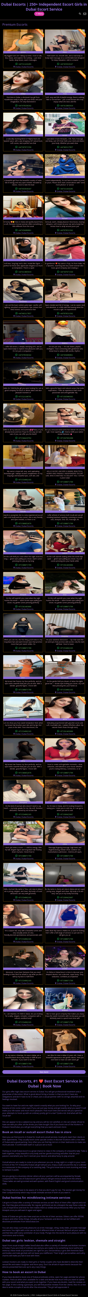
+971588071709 (66, 482)
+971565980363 (66, 396)
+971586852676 (24, 523)
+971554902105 (24, 479)
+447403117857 (66, 147)
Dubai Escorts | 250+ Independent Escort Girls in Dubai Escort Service (44, 7)
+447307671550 (24, 147)
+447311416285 (24, 64)
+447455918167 (66, 64)
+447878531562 (66, 230)
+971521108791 (24, 396)
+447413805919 (66, 105)
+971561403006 (66, 565)
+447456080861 (24, 230)
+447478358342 (24, 105)
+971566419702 (24, 438)
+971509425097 (66, 814)
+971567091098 (66, 438)
